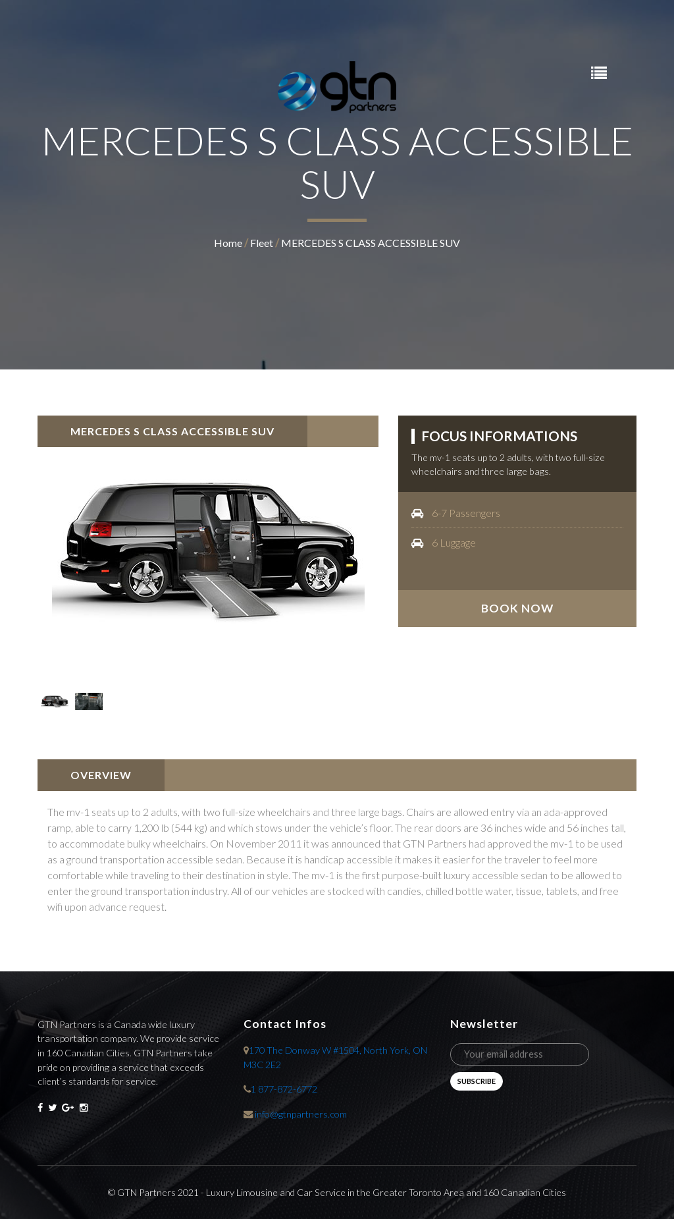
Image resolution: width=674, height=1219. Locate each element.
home (228, 242)
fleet (261, 242)
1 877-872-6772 (284, 1089)
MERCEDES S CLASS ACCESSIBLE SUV (370, 242)
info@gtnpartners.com (301, 1114)
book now (517, 608)
